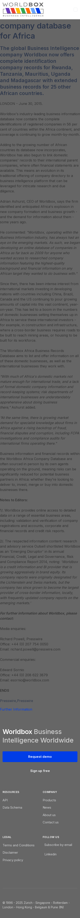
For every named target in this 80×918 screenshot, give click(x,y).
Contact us (51, 822)
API (5, 800)
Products (49, 800)
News (47, 807)
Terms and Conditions (19, 845)
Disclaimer (10, 852)
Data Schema (12, 807)
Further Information (16, 709)
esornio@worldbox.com (29, 680)
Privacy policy (13, 860)
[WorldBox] (23, 10)
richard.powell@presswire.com (35, 649)
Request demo (40, 757)
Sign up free (40, 771)
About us (49, 815)
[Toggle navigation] (75, 10)
